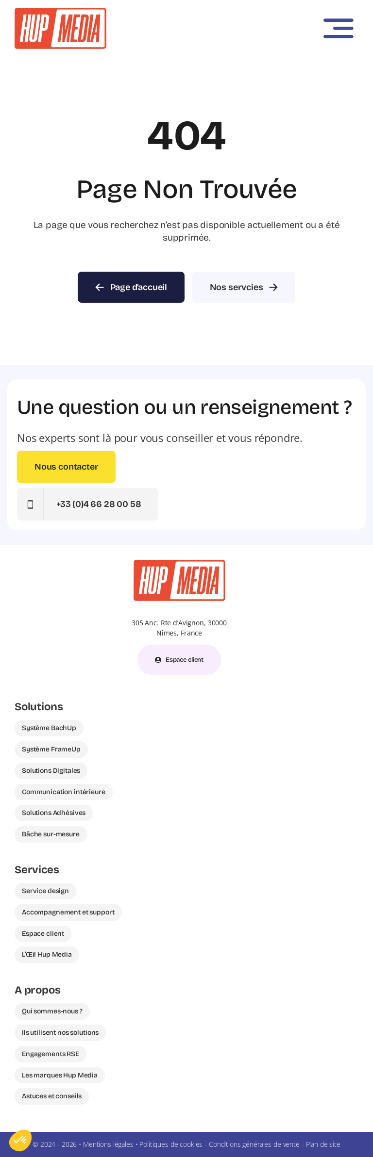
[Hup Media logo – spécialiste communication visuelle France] (179, 564)
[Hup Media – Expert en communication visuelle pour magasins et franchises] (60, 11)
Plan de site (323, 1144)
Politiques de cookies (171, 1144)
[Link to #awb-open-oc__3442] (338, 28)
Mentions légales (108, 1144)
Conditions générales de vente (254, 1144)
